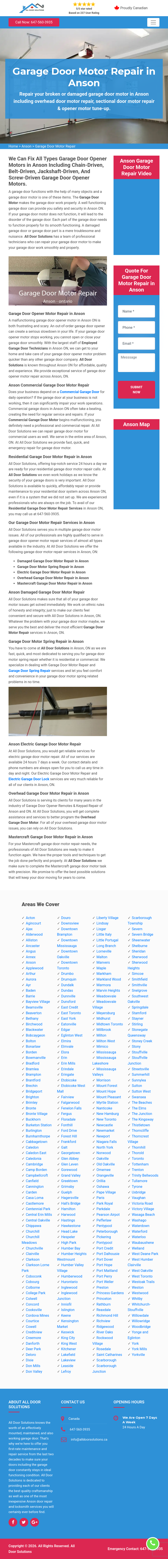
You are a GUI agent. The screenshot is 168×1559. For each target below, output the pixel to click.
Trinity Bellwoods (145, 1175)
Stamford (139, 1013)
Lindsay (102, 923)
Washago (139, 1220)
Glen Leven (69, 1164)
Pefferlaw (103, 1220)
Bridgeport (34, 1091)
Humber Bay (70, 1248)
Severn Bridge (142, 934)
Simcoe (138, 974)
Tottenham (140, 1164)
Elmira (66, 1041)
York (135, 1343)
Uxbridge (139, 1192)
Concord (32, 1304)
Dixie (29, 1360)
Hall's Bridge (70, 1203)
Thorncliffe (140, 1130)
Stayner (138, 1018)
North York (104, 1147)
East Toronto (71, 1013)
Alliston (31, 940)
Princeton (103, 1299)
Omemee (103, 1170)
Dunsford (68, 1002)
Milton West (105, 1041)
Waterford (139, 1231)
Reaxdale (103, 1310)
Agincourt (33, 923)
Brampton (33, 1074)
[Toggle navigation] (153, 22)
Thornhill (138, 1147)
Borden (31, 1052)
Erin (64, 1058)
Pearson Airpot (108, 1215)
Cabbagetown (36, 1142)
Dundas (67, 990)
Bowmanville (36, 1058)
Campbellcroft (37, 1175)
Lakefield (68, 1355)
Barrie (30, 996)
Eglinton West (71, 1035)
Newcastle (104, 1125)
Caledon (32, 1147)
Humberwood (71, 1276)
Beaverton (34, 1013)
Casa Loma (35, 1198)
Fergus (66, 1114)
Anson (26, 146)
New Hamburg (107, 1114)
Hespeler (68, 1237)
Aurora (31, 979)
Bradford (32, 1063)
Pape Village (106, 1192)
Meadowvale (106, 996)
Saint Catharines (109, 1355)
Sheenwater (141, 940)
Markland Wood (108, 979)
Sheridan (139, 951)
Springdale (140, 1007)
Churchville (34, 1248)
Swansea (139, 1097)
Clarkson (33, 1259)
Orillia (100, 1181)
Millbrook (103, 1030)
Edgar (65, 1030)
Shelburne (139, 946)
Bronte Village (36, 1114)
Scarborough (106, 1360)
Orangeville (105, 1175)
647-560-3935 (80, 1429)
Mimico (102, 1046)
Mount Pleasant (108, 1097)
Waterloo (139, 1237)
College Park (35, 1293)
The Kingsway (143, 1119)
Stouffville (140, 1052)
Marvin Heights (108, 990)
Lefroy (66, 1371)
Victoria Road (142, 1203)
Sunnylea (139, 1080)
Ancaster (33, 946)
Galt (64, 1147)
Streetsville (140, 1069)
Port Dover (104, 1259)
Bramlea (32, 1069)
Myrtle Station (107, 1102)
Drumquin (68, 979)
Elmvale (67, 1046)
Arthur (31, 974)
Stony (136, 1046)
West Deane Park (145, 1254)
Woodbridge (141, 1327)
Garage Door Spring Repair (29, 671)
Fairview (67, 1097)
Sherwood (140, 957)
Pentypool (104, 1226)
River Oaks (104, 1332)
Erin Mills (68, 1063)
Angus (31, 951)
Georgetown (70, 1153)
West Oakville (142, 1271)
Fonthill (67, 1125)
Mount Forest (106, 1086)
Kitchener (68, 1349)
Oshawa (102, 1187)
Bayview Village (38, 1002)
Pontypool (104, 1243)
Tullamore (139, 1181)
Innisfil (66, 1304)
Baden (31, 990)
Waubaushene (143, 1243)
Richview (103, 1321)
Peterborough (107, 1231)
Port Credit (104, 1248)
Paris (100, 1198)
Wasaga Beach (143, 1215)
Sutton (137, 1086)
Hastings (68, 1220)
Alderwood (34, 934)
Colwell (31, 1299)
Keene (66, 1315)
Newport (103, 1136)
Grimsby (67, 1187)
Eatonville (68, 1024)
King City (68, 1338)
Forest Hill (69, 1136)
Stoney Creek (142, 1041)
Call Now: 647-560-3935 (33, 22)
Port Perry (104, 1276)
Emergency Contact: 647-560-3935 (135, 1549)
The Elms (139, 1108)
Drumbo (67, 974)
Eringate (67, 1074)
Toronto (138, 1159)
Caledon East (36, 1153)
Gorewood (69, 1170)
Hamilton (68, 1209)
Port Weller (105, 1282)
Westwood (140, 1293)
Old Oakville (105, 1164)
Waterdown (141, 1226)
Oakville (102, 1159)
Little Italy (104, 934)
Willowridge (141, 1321)
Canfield (32, 1181)
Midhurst (103, 1018)
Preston (102, 1287)
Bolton (31, 1041)
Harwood (68, 1215)
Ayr (28, 985)
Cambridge (34, 1164)
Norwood (103, 1153)
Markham (103, 974)
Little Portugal (107, 940)
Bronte (31, 1108)
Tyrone (137, 1187)
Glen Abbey (70, 1159)
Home (13, 146)
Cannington (35, 1187)
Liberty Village (107, 918)
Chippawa (33, 1226)
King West (69, 1343)
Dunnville (68, 996)
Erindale (67, 1069)
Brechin (32, 1086)
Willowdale (140, 1315)
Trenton (138, 1170)
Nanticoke (104, 1108)
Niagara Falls (106, 1142)
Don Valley (34, 1371)
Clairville (32, 1254)
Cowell (31, 1327)
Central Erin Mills (39, 1215)
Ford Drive (69, 1130)
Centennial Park (38, 1209)
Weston (138, 1287)
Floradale (68, 1119)
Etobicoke (69, 1080)
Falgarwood (70, 1102)
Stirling (137, 1024)
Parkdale (103, 1209)
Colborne (33, 1287)
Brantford (33, 1080)
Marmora (103, 985)
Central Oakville (38, 1220)
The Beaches (142, 1102)
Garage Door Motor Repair (55, 146)
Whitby (137, 1299)
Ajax (29, 929)
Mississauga (106, 1052)
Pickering (103, 1237)
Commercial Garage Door (79, 392)
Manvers (103, 962)
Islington (68, 1310)
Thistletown (141, 1125)
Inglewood (69, 1287)
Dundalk (67, 985)
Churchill (32, 1231)
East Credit (69, 1007)
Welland (138, 1248)
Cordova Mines (37, 1315)
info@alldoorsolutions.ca (89, 1439)
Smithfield (140, 979)
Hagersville (70, 1198)
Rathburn (103, 1304)
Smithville (139, 985)
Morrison (103, 1080)
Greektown (69, 1181)
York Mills (139, 1349)
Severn (137, 929)
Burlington (34, 1130)
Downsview (70, 923)
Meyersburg (105, 1013)
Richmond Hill (107, 1315)
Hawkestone (70, 1226)
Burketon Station (39, 1125)
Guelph (66, 1192)
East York (68, 1018)
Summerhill (141, 1074)
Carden (31, 1192)
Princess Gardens (110, 1293)
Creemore (33, 1338)
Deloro (31, 1355)
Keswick (67, 1332)
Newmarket (105, 1130)
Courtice (32, 1321)
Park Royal (104, 1203)
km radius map (136, 467)
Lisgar (101, 929)
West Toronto (142, 1276)
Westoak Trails (143, 1282)
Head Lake (69, 1231)
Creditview (34, 1332)
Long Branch (106, 946)
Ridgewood (105, 1327)
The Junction (142, 1114)
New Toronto (106, 1119)
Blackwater (34, 1030)
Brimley (31, 1102)
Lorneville (103, 951)
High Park (68, 1243)
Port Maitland (106, 1271)
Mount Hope (106, 1091)
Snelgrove (139, 990)
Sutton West (141, 1091)
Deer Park (33, 1349)
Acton (30, 918)
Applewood (34, 968)
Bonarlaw (33, 1046)
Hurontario (69, 1282)
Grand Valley (71, 1175)
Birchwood (34, 1024)
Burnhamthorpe (38, 1136)
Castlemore (35, 1203)
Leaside (67, 1366)
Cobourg (32, 1282)
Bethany (32, 1018)
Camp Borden (36, 1170)
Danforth (33, 1343)
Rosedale (103, 1349)
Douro (66, 918)
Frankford (68, 1142)
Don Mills (33, 1366)
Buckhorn (33, 1119)
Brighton (32, 1097)
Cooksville (34, 1310)
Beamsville (34, 1007)
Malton (101, 957)
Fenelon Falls (71, 1108)
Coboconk (34, 1276)
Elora (65, 1052)
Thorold (138, 1153)
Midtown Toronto (109, 1024)
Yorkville (138, 1355)
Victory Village (143, 1209)
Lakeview (68, 1360)
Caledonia (33, 1159)
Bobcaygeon (35, 1035)
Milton (101, 1035)
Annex (31, 957)
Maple (101, 968)
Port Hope (104, 1265)
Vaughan (139, 1198)
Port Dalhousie (107, 1254)
